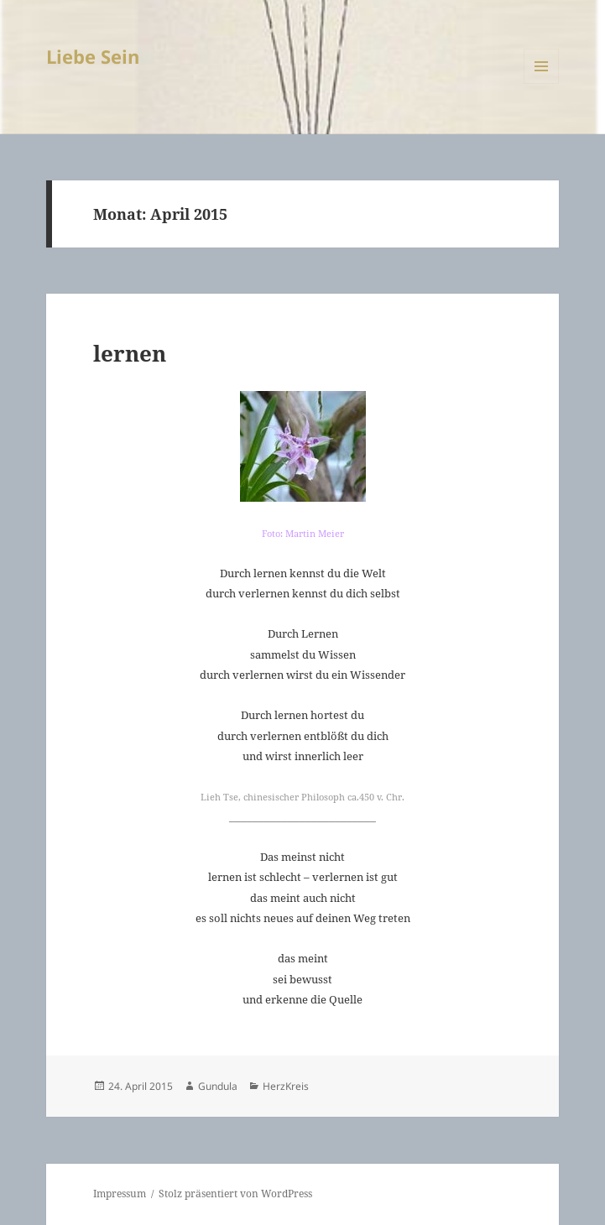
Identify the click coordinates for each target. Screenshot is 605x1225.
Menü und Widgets (541, 83)
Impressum (119, 1193)
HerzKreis (286, 1086)
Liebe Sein (92, 56)
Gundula (217, 1086)
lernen (129, 353)
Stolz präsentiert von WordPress (235, 1193)
